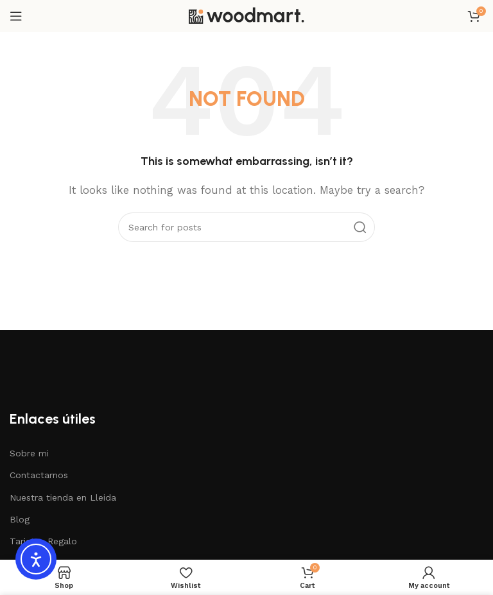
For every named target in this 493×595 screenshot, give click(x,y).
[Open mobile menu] (16, 16)
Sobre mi (29, 453)
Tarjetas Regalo (43, 541)
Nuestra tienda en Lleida (63, 497)
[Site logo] (246, 15)
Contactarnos (39, 475)
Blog (20, 519)
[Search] (246, 227)
